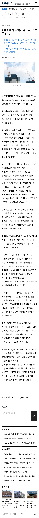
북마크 (4, 13)
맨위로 (35, 515)
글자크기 (23, 13)
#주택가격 (14, 514)
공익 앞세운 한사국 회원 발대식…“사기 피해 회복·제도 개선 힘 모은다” (19, 9)
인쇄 (17, 13)
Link (10, 13)
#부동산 (23, 514)
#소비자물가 (5, 514)
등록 (34, 416)
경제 (3, 25)
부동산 (9, 25)
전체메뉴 (36, 3)
